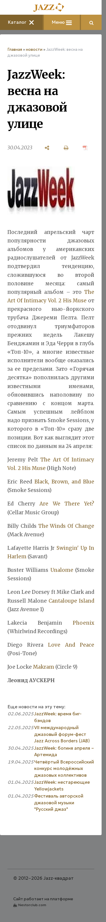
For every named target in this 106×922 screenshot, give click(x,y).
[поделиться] (47, 147)
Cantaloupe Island (71, 601)
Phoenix (83, 623)
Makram (43, 667)
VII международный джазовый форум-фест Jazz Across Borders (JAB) (62, 734)
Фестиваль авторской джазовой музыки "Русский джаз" (58, 802)
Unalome (61, 570)
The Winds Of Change (66, 526)
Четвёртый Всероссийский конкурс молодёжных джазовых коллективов (64, 768)
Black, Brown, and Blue (64, 481)
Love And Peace (71, 645)
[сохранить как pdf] (85, 147)
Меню (62, 22)
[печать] (66, 147)
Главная (14, 49)
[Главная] (51, 8)
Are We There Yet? (66, 503)
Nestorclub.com (32, 905)
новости (34, 49)
